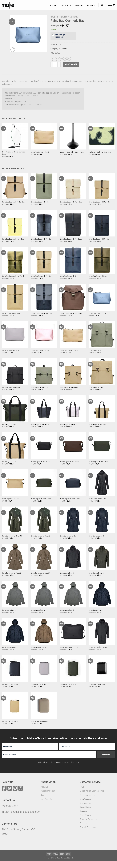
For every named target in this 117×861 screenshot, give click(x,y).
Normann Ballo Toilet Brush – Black (72, 152)
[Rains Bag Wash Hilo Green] (102, 445)
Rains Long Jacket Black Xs (98, 647)
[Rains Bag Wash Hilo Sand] (15, 482)
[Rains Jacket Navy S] (15, 631)
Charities (83, 823)
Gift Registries (85, 803)
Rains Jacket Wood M (38, 647)
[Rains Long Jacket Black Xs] (102, 631)
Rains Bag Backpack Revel (98, 276)
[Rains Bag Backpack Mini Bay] (44, 223)
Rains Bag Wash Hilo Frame (69, 462)
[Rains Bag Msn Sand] (102, 371)
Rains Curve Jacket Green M (12, 536)
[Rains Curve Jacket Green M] (15, 520)
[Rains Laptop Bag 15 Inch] (73, 631)
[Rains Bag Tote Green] (15, 408)
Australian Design (48, 791)
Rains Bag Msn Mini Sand (69, 387)
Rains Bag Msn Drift (96, 350)
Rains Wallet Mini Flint (38, 684)
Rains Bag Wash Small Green (41, 499)
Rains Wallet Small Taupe (39, 721)
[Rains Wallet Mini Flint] (44, 668)
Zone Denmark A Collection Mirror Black (13, 153)
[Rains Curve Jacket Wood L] (15, 557)
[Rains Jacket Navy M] (102, 594)
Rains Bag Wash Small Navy (70, 499)
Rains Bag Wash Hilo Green (98, 462)
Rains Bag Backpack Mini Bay (41, 239)
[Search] (102, 5)
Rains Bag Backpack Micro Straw (13, 239)
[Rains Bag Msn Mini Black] (15, 371)
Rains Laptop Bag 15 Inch (69, 647)
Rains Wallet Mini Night (97, 684)
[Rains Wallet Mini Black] (15, 668)
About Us (44, 787)
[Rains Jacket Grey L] (15, 594)
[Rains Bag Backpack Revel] (102, 260)
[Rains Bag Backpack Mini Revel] (15, 260)
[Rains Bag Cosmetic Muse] (44, 334)
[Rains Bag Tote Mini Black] (44, 408)
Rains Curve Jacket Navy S (98, 536)
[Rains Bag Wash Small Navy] (73, 482)
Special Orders (85, 807)
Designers (91, 5)
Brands (79, 5)
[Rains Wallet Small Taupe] (44, 705)
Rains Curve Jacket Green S (40, 536)
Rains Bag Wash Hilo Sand (11, 499)
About (54, 5)
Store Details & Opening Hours (92, 791)
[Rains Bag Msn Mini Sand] (73, 371)
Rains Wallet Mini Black (10, 684)
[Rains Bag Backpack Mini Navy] (102, 223)
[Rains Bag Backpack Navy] (73, 260)
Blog (42, 795)
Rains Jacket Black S (67, 573)
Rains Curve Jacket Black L (98, 499)
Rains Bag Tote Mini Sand (97, 425)
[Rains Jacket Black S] (73, 557)
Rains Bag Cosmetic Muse (40, 350)
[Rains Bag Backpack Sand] (15, 297)
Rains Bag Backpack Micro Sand (100, 202)
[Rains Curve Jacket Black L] (102, 482)
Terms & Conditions (88, 827)
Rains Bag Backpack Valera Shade (72, 313)
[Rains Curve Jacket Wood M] (44, 557)
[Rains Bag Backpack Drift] (44, 186)
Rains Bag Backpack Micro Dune (71, 202)
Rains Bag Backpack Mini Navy (99, 239)
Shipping (83, 811)
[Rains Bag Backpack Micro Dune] (73, 186)
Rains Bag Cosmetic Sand (40, 152)
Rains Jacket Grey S (67, 610)
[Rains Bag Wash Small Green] (44, 482)
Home (53, 17)
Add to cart (71, 64)
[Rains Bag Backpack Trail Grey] (44, 297)
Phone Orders (85, 815)
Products (66, 5)
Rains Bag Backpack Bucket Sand (13, 202)
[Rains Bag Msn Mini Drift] (44, 371)
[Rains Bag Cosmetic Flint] (15, 334)
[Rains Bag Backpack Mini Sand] (44, 260)
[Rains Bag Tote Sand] (15, 445)
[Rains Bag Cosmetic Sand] (44, 136)
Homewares (62, 17)
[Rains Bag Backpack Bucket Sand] (15, 186)
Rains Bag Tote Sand (9, 462)
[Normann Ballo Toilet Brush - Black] (73, 136)
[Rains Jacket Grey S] (73, 594)
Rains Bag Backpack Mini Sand (41, 276)
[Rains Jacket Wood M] (44, 631)
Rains (58, 44)
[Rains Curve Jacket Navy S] (102, 520)
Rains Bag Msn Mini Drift (39, 387)
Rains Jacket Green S (96, 573)
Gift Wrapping (85, 799)
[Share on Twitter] (56, 59)
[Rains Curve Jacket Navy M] (73, 520)
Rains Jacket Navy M (96, 610)
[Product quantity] (55, 64)
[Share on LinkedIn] (69, 59)
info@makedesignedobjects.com (21, 811)
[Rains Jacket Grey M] (44, 594)
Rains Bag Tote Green (9, 425)
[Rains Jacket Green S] (102, 557)
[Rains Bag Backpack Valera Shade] (73, 297)
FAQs (82, 787)
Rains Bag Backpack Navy (69, 276)
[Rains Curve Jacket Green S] (44, 520)
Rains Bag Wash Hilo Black (40, 462)
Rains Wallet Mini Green (68, 684)
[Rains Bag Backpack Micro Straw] (15, 223)
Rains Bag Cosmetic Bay (97, 313)
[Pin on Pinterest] (65, 59)
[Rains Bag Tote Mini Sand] (102, 408)
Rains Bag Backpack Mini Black (71, 239)
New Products (46, 799)
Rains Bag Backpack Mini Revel (13, 276)
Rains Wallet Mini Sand (10, 721)
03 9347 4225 (10, 806)
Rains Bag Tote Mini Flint (68, 425)
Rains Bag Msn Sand (96, 387)
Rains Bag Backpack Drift (40, 202)
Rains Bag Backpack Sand (11, 313)
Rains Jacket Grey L (9, 610)
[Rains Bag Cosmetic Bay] (102, 297)
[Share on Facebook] (52, 59)
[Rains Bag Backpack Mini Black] (73, 223)
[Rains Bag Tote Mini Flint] (73, 408)
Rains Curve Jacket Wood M (41, 573)
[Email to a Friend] (61, 59)
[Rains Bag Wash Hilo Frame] (73, 445)
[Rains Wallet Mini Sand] (15, 705)
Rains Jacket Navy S (9, 647)
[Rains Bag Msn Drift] (102, 334)
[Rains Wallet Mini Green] (73, 668)
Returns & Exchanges (88, 819)
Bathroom (73, 17)
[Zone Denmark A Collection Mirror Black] (15, 136)
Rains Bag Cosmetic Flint (10, 350)
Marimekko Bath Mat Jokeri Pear (100, 152)
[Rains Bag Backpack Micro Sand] (102, 186)
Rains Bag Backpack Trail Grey (41, 313)
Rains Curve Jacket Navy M (69, 536)
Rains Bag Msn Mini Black (11, 387)
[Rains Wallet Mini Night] (102, 668)
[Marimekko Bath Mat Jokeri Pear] (102, 136)
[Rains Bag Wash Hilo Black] (44, 445)
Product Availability (87, 795)
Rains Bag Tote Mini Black (40, 425)
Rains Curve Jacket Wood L (11, 573)
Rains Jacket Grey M (38, 610)
